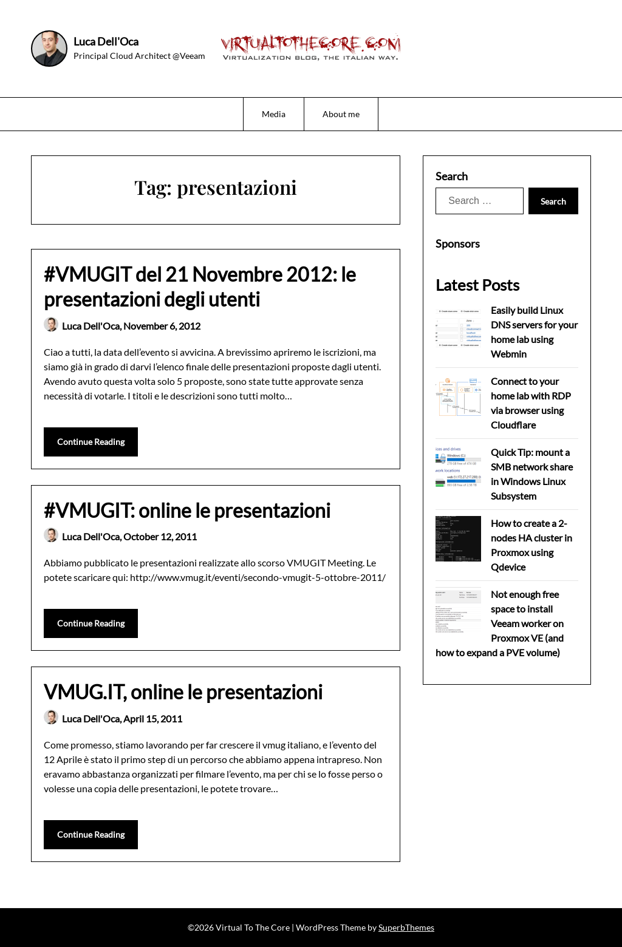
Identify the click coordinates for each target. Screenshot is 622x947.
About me (341, 114)
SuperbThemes (406, 927)
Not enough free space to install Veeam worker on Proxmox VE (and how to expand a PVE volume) (500, 623)
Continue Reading (91, 441)
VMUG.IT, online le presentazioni (183, 692)
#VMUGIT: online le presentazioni (187, 510)
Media (273, 114)
